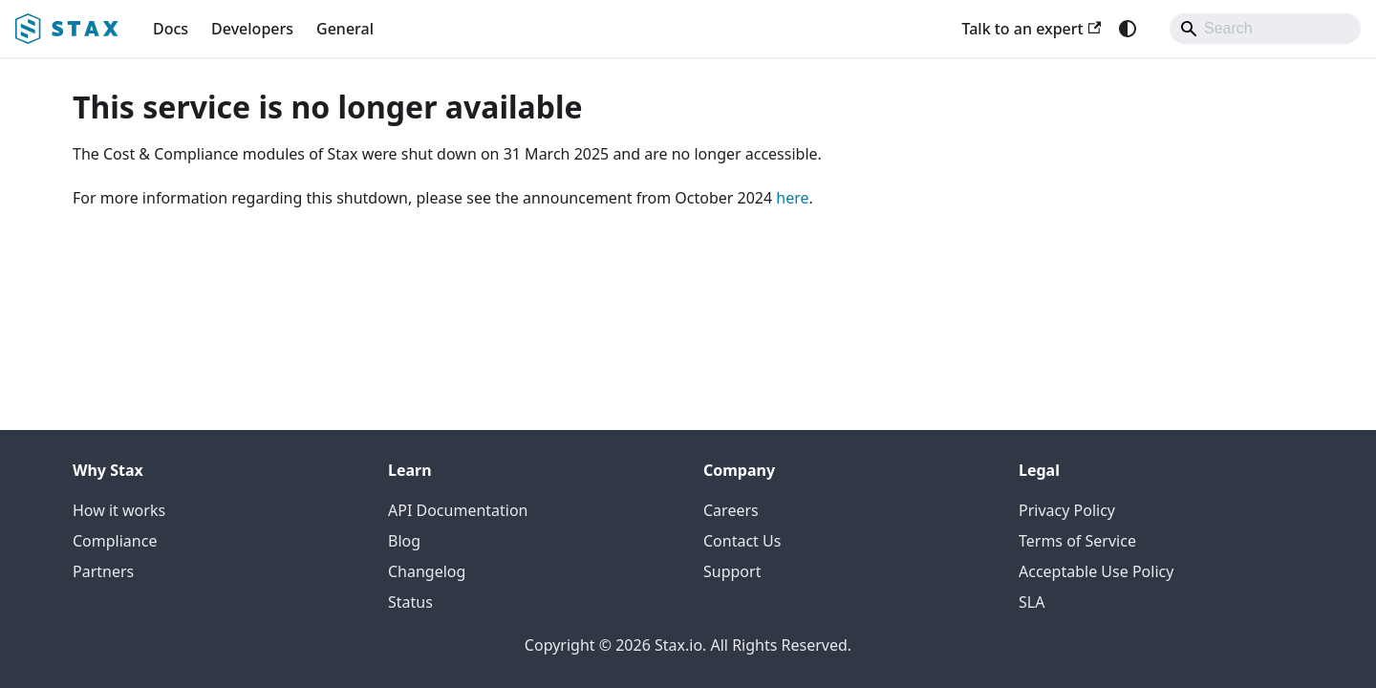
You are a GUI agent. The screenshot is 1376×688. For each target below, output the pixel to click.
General (345, 28)
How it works (119, 510)
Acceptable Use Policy (1096, 571)
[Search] (1265, 28)
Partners (103, 571)
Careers (731, 510)
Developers (252, 28)
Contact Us (742, 540)
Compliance (115, 540)
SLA (1031, 602)
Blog (404, 540)
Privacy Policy (1067, 510)
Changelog (426, 571)
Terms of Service (1077, 540)
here (792, 197)
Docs (170, 28)
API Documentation (458, 510)
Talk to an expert (1031, 28)
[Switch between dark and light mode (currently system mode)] (1127, 28)
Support (732, 571)
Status (410, 602)
